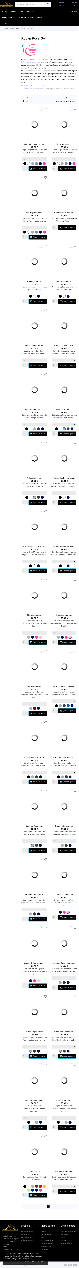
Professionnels (26, 12)
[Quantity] (25, 168)
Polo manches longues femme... (64, 478)
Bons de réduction (66, 1243)
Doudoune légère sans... (35, 826)
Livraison (44, 1231)
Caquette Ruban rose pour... (64, 894)
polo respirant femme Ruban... (34, 144)
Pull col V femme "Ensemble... (64, 686)
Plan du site (45, 1249)
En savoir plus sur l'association (32, 85)
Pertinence (69, 98)
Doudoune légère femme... (34, 1032)
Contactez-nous (46, 1246)
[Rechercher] (33, 4)
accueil (5, 12)
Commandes (65, 1234)
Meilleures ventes (27, 1240)
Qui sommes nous (47, 1240)
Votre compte (68, 1225)
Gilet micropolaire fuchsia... (35, 345)
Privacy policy (30, 1261)
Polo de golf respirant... (64, 144)
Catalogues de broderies (30, 17)
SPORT (14, 12)
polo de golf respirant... (34, 213)
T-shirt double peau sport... (64, 1171)
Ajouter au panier (37, 168)
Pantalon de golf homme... (64, 1100)
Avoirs (63, 1237)
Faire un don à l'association (49, 89)
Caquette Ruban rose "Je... (64, 213)
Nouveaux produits (27, 1237)
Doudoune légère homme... (64, 1032)
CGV (42, 1237)
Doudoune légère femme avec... (64, 963)
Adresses (64, 1240)
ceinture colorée (34, 1171)
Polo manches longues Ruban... (34, 546)
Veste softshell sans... (64, 409)
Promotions (25, 1234)
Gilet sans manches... (34, 615)
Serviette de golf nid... (35, 281)
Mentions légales (46, 1234)
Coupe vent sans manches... (34, 409)
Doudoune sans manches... (35, 894)
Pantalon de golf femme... (34, 1100)
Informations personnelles (69, 1231)
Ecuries (5, 23)
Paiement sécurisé (47, 1243)
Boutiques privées (27, 1231)
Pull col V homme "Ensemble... (64, 757)
